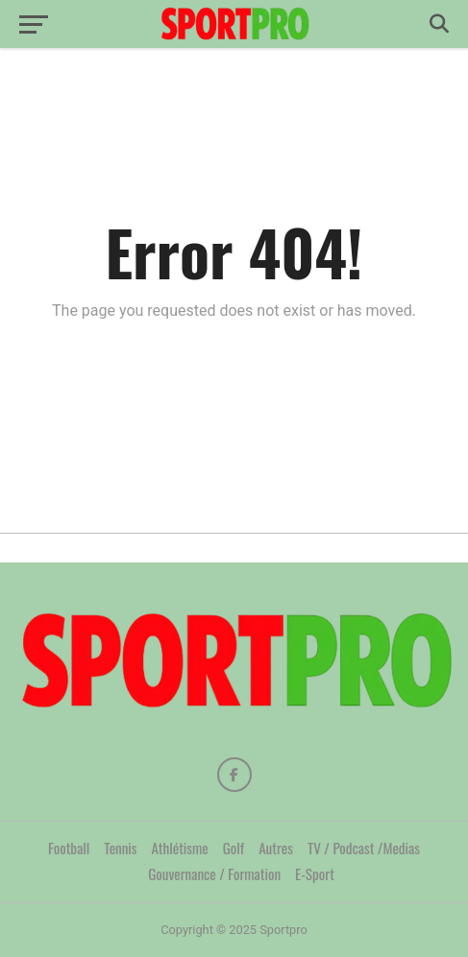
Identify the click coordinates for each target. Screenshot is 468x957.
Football (68, 847)
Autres (276, 847)
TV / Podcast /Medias (364, 847)
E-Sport (314, 873)
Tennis (120, 847)
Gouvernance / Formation (214, 873)
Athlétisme (180, 847)
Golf (233, 847)
